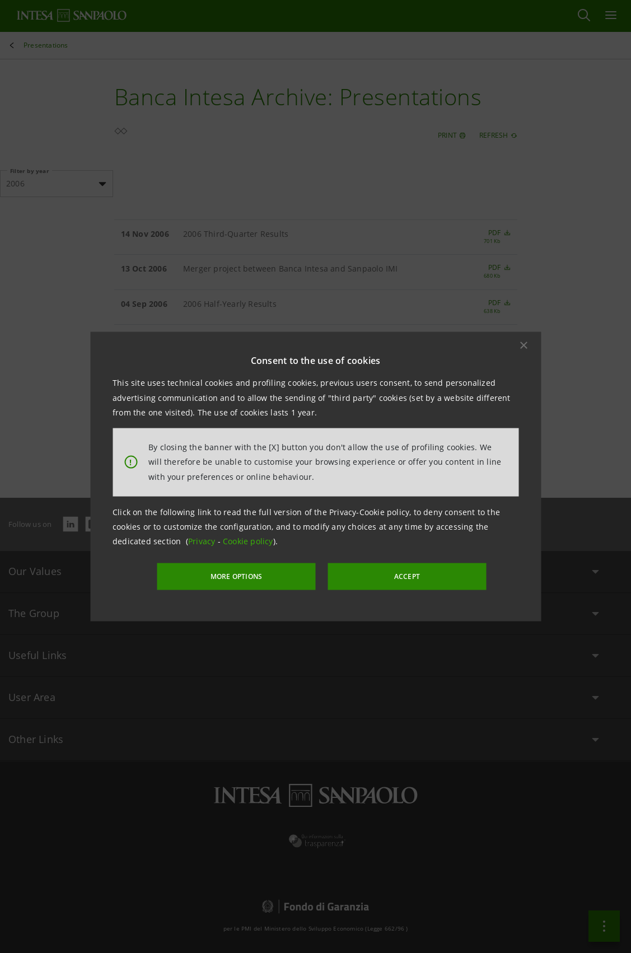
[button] (523, 346)
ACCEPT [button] (396, 575)
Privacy (203, 541)
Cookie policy (248, 541)
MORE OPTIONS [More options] (248, 575)
